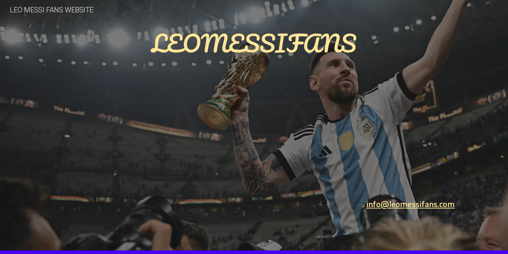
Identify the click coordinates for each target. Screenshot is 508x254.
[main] (254, 117)
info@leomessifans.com (410, 204)
